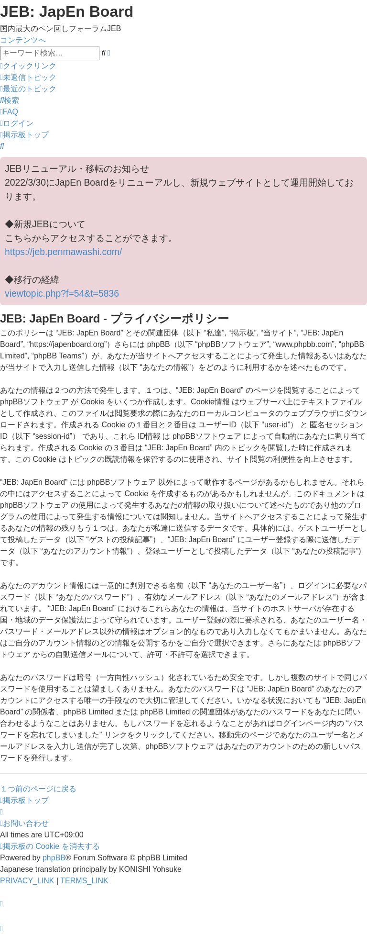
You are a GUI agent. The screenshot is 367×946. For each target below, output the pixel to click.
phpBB (54, 858)
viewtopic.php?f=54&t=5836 (62, 293)
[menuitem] (28, 77)
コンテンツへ (23, 40)
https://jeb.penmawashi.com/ (63, 251)
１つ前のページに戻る (38, 789)
